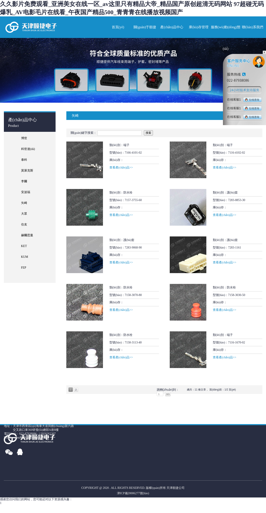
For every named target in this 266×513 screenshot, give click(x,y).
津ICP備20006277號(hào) (133, 493)
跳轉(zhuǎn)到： (168, 389)
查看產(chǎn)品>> (121, 167)
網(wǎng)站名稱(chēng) (31, 27)
